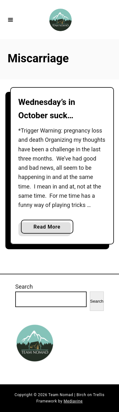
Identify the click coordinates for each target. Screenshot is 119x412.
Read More (49, 228)
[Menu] (10, 19)
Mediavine (73, 401)
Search (24, 286)
